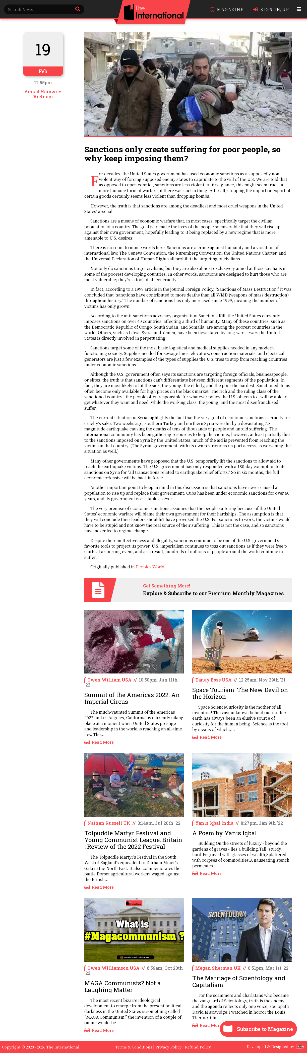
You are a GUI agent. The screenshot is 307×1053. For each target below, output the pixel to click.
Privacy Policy (168, 1046)
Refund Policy (198, 1046)
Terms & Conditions (133, 1046)
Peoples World (150, 567)
